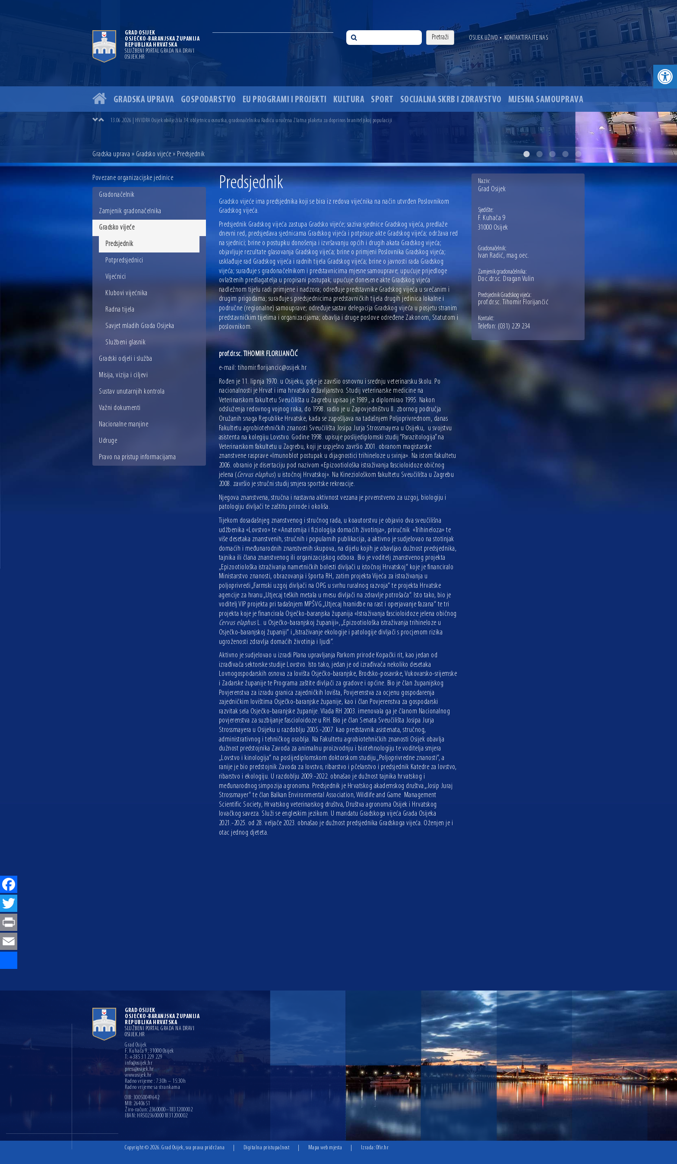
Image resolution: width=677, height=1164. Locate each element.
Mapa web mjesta (325, 1148)
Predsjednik (119, 244)
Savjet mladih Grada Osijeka (139, 326)
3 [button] (552, 154)
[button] (665, 76)
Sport (382, 99)
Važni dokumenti (120, 408)
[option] (338, 81)
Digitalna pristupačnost (267, 1148)
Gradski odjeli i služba (125, 359)
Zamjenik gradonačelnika (130, 211)
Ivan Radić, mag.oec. (503, 256)
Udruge (108, 441)
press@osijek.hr (139, 1069)
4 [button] (565, 154)
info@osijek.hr (138, 1063)
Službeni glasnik (125, 342)
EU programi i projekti (285, 99)
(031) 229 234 (514, 327)
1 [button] (526, 154)
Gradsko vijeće (153, 154)
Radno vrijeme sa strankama (152, 1088)
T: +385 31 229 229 (143, 1057)
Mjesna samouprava (546, 99)
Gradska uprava (144, 99)
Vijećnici (115, 277)
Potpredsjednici (124, 260)
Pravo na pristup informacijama (137, 457)
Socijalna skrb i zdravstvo (451, 99)
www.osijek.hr (138, 1076)
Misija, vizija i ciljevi (123, 375)
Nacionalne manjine (123, 424)
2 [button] (539, 154)
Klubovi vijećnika (126, 293)
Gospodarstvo (208, 99)
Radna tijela (119, 310)
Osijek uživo (483, 38)
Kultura (349, 99)
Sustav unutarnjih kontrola (132, 392)
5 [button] (578, 154)
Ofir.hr (382, 1148)
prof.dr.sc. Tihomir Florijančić (513, 302)
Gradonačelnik (117, 195)
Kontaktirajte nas (526, 38)
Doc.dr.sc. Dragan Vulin (506, 279)
